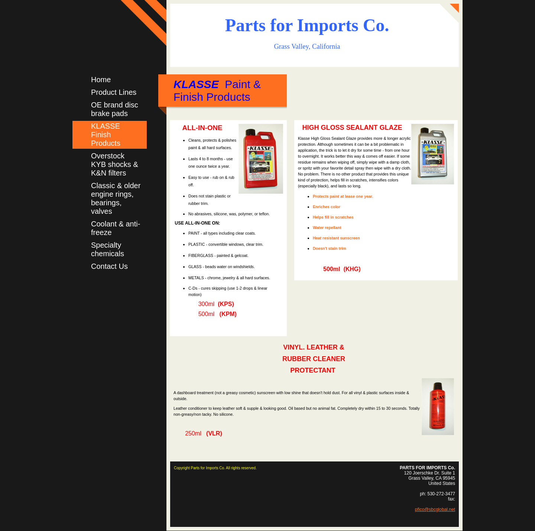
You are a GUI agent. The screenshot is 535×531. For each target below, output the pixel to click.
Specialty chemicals (107, 249)
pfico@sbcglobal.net (435, 509)
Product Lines (113, 92)
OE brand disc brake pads (114, 109)
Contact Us (109, 266)
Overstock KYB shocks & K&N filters (114, 164)
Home (101, 79)
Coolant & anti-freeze (115, 228)
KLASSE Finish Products (105, 134)
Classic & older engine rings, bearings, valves (115, 198)
